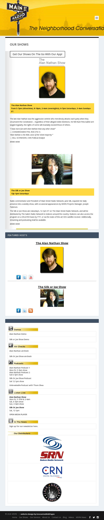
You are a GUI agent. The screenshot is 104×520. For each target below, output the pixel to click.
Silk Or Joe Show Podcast (20, 378)
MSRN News (81, 517)
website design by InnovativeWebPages (38, 514)
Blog (65, 517)
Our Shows (23, 517)
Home (14, 517)
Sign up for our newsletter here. (23, 426)
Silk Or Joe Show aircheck (20, 356)
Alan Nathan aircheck (19, 351)
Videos (71, 517)
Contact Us (56, 517)
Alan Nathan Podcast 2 (19, 372)
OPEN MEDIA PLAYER (18, 414)
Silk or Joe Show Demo (19, 339)
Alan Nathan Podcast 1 (19, 368)
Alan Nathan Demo (17, 334)
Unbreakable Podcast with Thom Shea (26, 385)
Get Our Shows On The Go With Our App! (37, 54)
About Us (46, 517)
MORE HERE (15, 142)
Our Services (35, 517)
